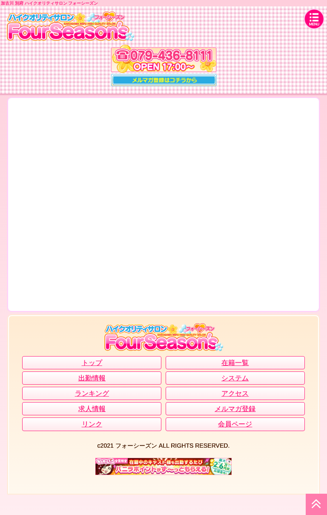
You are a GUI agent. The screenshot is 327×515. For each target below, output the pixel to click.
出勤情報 (92, 378)
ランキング (92, 393)
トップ (92, 362)
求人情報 (92, 408)
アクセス (235, 393)
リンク (92, 424)
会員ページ (235, 424)
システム (235, 378)
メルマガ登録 (235, 408)
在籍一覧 (235, 362)
